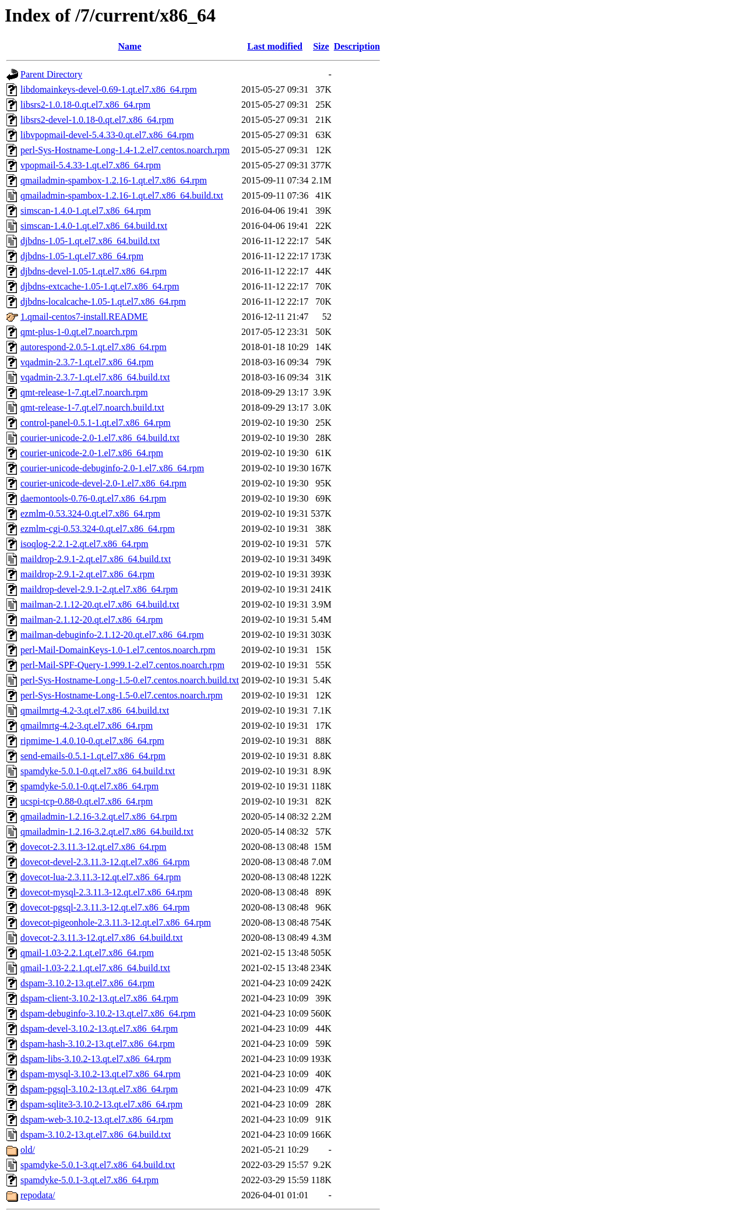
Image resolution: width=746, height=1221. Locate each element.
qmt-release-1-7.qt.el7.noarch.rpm (84, 392)
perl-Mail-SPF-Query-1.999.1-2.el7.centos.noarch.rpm (122, 665)
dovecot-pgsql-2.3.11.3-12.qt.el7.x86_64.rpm (104, 907)
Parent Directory (51, 74)
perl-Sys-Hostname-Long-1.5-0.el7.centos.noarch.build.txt (129, 680)
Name (130, 46)
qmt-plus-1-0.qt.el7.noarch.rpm (79, 332)
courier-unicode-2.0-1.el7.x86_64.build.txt (100, 438)
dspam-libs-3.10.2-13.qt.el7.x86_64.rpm (95, 1059)
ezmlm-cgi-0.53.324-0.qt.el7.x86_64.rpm (97, 529)
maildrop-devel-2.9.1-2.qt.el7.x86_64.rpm (99, 589)
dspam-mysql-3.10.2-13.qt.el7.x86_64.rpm (100, 1074)
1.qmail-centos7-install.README (84, 317)
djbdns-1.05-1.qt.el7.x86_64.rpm (81, 256)
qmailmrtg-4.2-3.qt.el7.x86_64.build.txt (94, 710)
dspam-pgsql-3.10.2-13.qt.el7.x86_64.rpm (99, 1089)
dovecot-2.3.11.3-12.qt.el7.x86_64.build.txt (101, 938)
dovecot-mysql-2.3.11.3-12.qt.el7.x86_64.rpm (106, 892)
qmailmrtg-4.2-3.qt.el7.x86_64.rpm (86, 726)
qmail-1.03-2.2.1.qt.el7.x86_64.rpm (87, 953)
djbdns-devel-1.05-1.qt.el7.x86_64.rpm (93, 271)
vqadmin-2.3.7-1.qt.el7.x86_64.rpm (86, 362)
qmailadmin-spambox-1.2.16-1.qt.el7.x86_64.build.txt (121, 195)
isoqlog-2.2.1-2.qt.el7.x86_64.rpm (84, 544)
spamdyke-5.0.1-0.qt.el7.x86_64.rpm (89, 786)
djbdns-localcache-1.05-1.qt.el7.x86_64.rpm (103, 301)
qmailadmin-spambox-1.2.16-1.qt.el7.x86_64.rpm (113, 180)
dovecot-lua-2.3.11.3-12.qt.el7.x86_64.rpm (100, 877)
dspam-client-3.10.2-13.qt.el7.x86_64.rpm (99, 998)
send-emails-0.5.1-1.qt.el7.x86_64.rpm (93, 756)
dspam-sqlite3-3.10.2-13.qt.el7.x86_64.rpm (101, 1104)
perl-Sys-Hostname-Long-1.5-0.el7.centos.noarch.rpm (121, 695)
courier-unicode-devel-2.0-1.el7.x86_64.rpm (103, 483)
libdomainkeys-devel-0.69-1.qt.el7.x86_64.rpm (108, 89)
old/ (27, 1150)
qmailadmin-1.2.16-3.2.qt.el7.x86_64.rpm (98, 816)
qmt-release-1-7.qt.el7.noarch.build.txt (92, 407)
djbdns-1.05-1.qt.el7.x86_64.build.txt (90, 241)
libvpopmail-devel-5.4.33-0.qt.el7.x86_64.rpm (107, 135)
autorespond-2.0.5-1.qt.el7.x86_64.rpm (93, 347)
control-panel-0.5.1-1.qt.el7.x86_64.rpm (95, 423)
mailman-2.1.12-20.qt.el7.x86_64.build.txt (99, 604)
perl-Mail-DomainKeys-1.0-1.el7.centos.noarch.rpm (118, 650)
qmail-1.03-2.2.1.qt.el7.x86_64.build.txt (95, 968)
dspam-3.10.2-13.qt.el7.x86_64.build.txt (95, 1134)
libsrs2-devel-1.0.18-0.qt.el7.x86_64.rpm (97, 120)
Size (321, 46)
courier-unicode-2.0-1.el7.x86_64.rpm (91, 453)
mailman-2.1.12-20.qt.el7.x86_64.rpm (91, 619)
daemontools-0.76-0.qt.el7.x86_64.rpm (93, 498)
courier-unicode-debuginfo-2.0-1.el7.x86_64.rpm (112, 468)
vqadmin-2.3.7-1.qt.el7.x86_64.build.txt (95, 377)
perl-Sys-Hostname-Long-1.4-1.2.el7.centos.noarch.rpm (125, 150)
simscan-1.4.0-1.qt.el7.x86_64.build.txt (93, 226)
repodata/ (37, 1195)
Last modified (274, 46)
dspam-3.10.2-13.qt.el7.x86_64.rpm (87, 983)
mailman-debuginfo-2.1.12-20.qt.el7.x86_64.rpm (112, 635)
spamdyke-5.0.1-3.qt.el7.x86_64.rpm (89, 1180)
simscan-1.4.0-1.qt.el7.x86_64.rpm (85, 211)
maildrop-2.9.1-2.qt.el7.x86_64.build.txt (95, 559)
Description (357, 46)
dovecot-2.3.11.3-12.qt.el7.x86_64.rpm (93, 847)
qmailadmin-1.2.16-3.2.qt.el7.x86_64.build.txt (106, 832)
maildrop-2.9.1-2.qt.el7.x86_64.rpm (87, 574)
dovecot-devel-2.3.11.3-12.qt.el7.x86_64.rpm (104, 862)
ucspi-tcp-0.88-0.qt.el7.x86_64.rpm (86, 801)
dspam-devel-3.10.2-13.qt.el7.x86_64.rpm (99, 1028)
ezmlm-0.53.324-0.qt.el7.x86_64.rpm (90, 513)
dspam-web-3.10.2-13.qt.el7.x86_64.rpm (96, 1119)
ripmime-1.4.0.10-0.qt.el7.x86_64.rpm (92, 741)
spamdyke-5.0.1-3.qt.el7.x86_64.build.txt (97, 1165)
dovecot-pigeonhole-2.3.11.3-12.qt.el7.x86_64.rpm (115, 922)
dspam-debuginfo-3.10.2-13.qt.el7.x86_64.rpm (107, 1013)
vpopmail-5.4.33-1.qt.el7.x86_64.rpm (90, 165)
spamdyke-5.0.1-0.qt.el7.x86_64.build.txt (97, 771)
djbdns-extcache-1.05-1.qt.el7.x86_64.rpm (99, 286)
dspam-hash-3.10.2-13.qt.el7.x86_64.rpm (97, 1044)
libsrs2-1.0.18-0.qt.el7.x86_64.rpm (85, 105)
